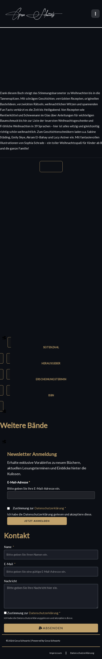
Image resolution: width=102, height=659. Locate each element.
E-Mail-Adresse (18, 482)
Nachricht (10, 581)
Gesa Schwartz (30, 15)
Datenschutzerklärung (49, 508)
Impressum (56, 652)
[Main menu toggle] (95, 13)
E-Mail (9, 564)
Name (8, 547)
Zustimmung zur (39, 508)
